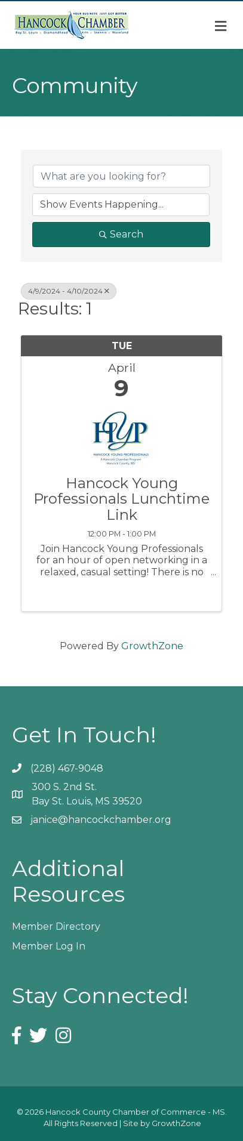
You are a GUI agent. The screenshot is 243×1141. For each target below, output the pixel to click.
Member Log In (48, 946)
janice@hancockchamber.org (100, 819)
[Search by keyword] (121, 176)
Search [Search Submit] (121, 234)
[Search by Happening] (121, 204)
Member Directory (56, 926)
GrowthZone (152, 646)
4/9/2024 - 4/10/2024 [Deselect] (68, 290)
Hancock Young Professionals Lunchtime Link (121, 499)
